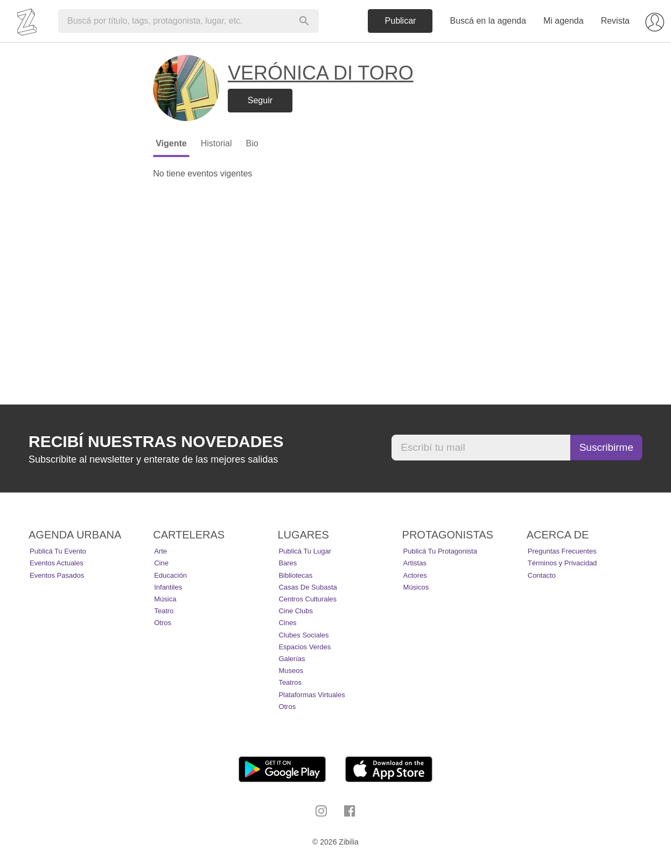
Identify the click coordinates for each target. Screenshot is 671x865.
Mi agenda (563, 20)
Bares (287, 563)
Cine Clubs (295, 611)
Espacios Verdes (304, 647)
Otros (162, 623)
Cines (287, 623)
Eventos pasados (57, 575)
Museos (290, 671)
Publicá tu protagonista (440, 551)
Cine (161, 563)
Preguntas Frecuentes (562, 551)
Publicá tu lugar (304, 551)
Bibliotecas (295, 575)
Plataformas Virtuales (311, 695)
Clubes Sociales (303, 635)
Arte (160, 551)
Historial (216, 143)
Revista (615, 20)
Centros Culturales (307, 599)
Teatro (163, 611)
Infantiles (168, 587)
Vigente (171, 143)
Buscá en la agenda (488, 20)
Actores (415, 575)
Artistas (415, 563)
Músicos (416, 587)
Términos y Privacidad (562, 563)
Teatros (290, 682)
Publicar (400, 20)
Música (165, 599)
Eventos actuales (56, 563)
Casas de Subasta (307, 587)
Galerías (291, 659)
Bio (252, 143)
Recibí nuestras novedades (156, 441)
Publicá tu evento (58, 551)
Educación (170, 575)
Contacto (542, 575)
